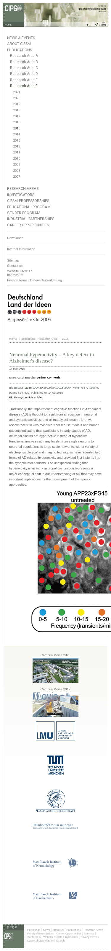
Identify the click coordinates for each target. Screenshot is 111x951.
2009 (16, 164)
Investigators (20, 195)
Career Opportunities (28, 225)
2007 (16, 177)
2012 (16, 146)
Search (60, 940)
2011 (16, 152)
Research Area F (24, 86)
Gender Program (23, 213)
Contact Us (34, 937)
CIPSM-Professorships (28, 200)
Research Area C (24, 68)
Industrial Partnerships (30, 218)
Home (13, 338)
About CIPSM (19, 43)
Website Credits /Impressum (19, 273)
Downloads (15, 238)
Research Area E (24, 80)
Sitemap (13, 260)
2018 (16, 110)
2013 (16, 140)
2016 (16, 122)
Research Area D (24, 74)
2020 (16, 98)
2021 (16, 92)
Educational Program (29, 207)
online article (33, 397)
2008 (16, 171)
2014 (16, 134)
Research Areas (22, 188)
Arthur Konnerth (48, 377)
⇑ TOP (12, 927)
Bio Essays (16, 397)
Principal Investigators (40, 933)
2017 (16, 116)
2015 (16, 128)
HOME (8, 24)
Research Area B (24, 62)
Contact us (15, 265)
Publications (19, 50)
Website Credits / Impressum (60, 937)
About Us (58, 929)
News (46, 929)
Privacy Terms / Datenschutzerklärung (34, 280)
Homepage (34, 929)
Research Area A (24, 56)
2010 (16, 159)
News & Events (21, 38)
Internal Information (21, 249)
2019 (16, 104)
